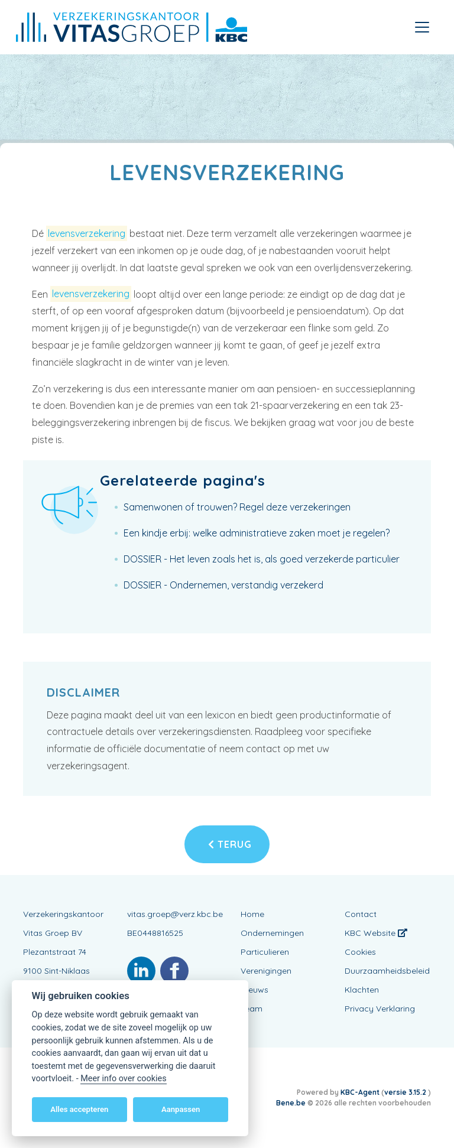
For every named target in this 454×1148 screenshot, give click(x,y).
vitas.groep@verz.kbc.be (175, 914)
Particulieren (265, 952)
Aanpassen (180, 1109)
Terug (230, 844)
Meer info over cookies (123, 1079)
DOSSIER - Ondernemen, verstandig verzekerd (223, 585)
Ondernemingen (272, 933)
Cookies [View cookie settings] (360, 952)
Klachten (362, 989)
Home (252, 914)
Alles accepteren (79, 1109)
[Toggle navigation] (422, 27)
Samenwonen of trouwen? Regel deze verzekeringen (237, 507)
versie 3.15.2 (406, 1092)
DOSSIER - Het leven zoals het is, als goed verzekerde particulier (262, 559)
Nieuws (254, 989)
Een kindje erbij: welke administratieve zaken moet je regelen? (257, 533)
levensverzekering (86, 233)
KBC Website (376, 933)
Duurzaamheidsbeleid (387, 970)
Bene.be (291, 1102)
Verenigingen (266, 970)
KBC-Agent (360, 1092)
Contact (361, 914)
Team (251, 1008)
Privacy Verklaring (380, 1008)
